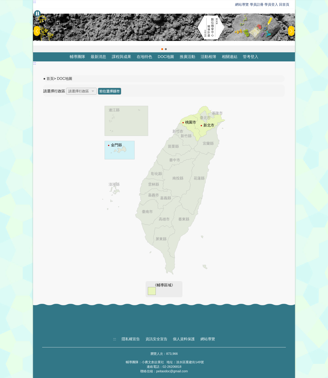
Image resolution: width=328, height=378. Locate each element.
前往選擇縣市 (109, 91)
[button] (162, 49)
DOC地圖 (166, 57)
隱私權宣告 (131, 339)
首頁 (50, 79)
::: (34, 2)
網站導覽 (242, 4)
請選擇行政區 (54, 91)
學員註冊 (257, 4)
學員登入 (271, 4)
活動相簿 (208, 57)
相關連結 (229, 57)
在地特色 (144, 57)
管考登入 (250, 57)
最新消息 (98, 57)
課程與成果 (121, 57)
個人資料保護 (184, 339)
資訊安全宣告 (156, 339)
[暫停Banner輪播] (37, 13)
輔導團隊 (77, 57)
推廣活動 (187, 57)
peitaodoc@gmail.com (172, 371)
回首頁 (284, 4)
